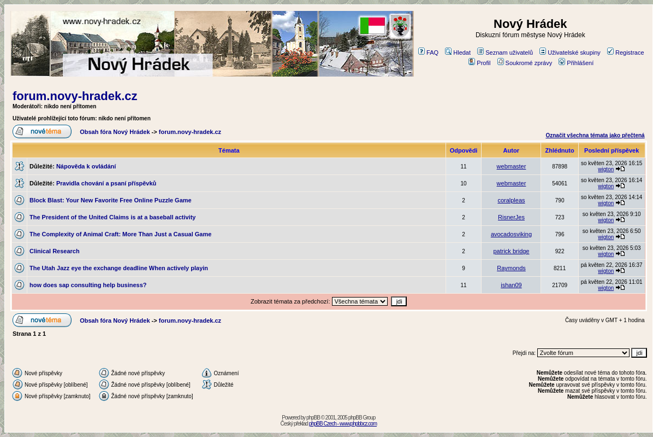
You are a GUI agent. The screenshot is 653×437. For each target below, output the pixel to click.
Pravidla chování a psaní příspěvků (106, 183)
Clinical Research (54, 251)
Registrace (625, 52)
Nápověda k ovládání (86, 166)
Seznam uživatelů (505, 52)
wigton (606, 169)
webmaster (511, 166)
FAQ (428, 52)
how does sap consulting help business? (88, 285)
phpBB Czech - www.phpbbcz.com (343, 424)
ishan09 (511, 285)
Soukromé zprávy (525, 63)
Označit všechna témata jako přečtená (594, 135)
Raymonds (511, 268)
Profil (479, 63)
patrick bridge (511, 251)
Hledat (458, 52)
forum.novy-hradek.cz (75, 96)
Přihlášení (576, 63)
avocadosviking (511, 234)
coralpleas (511, 200)
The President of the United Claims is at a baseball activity (112, 217)
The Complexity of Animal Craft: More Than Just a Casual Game (120, 234)
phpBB (313, 418)
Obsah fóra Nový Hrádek (115, 132)
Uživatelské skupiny (570, 52)
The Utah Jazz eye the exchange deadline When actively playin (118, 268)
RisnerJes (511, 217)
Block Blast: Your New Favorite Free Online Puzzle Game (110, 200)
